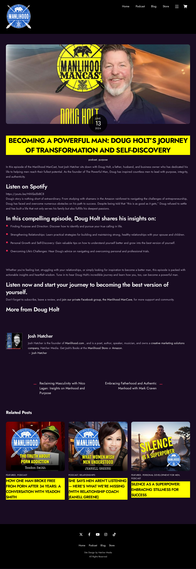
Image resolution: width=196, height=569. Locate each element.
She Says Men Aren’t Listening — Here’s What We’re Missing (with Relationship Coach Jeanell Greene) (97, 489)
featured (11, 475)
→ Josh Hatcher (37, 353)
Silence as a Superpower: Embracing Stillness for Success (155, 490)
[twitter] (81, 534)
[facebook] (89, 534)
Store (166, 6)
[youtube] (97, 534)
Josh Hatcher (40, 336)
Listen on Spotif (25, 187)
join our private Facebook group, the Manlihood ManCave (97, 300)
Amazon (117, 348)
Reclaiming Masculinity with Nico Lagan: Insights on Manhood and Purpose (62, 388)
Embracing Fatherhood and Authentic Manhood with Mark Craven (130, 386)
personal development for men (161, 475)
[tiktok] (114, 534)
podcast (93, 160)
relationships (87, 475)
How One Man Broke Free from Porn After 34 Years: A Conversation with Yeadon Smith (33, 489)
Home (125, 6)
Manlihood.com (74, 343)
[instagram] (106, 534)
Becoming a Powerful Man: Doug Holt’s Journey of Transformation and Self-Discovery (98, 145)
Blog (153, 6)
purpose (103, 160)
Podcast (140, 6)
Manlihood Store (98, 348)
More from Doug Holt (32, 310)
